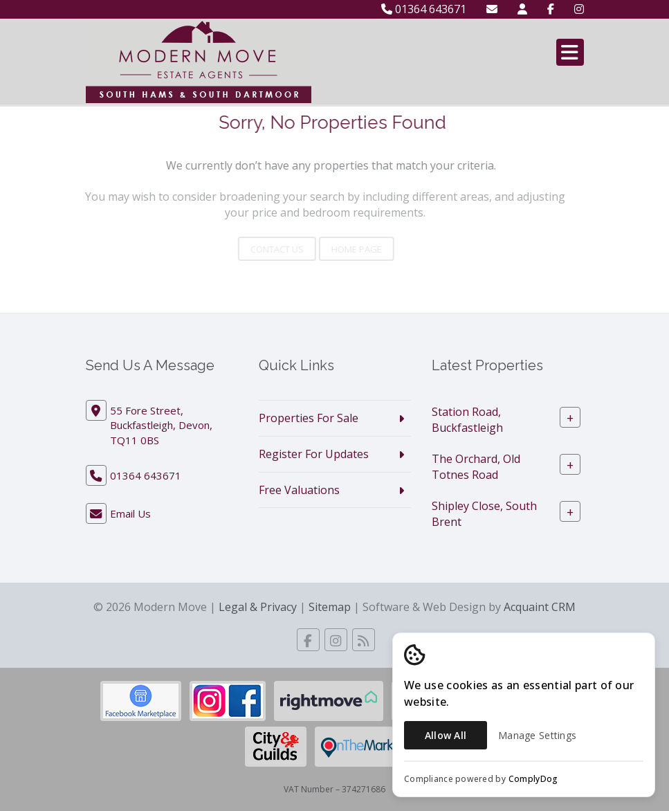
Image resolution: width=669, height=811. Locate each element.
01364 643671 (423, 9)
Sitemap (330, 606)
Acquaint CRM (540, 606)
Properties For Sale (308, 418)
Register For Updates (314, 454)
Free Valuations (299, 490)
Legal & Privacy (258, 606)
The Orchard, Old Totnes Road (476, 466)
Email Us (130, 513)
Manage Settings (537, 735)
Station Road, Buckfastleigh (467, 419)
